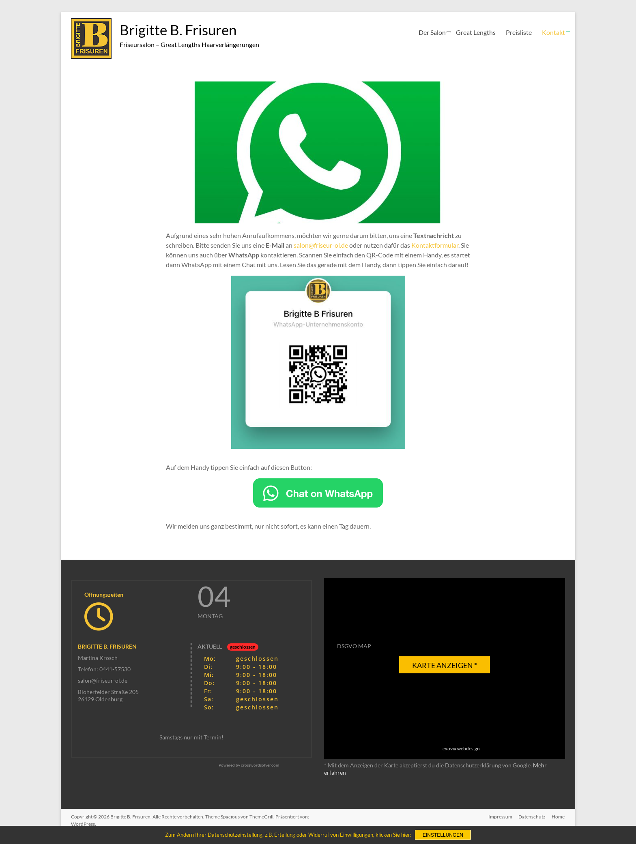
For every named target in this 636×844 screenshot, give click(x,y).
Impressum (500, 817)
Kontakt (553, 32)
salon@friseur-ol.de (321, 245)
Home (558, 817)
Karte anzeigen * (444, 665)
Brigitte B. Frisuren (180, 30)
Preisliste (519, 32)
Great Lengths (476, 32)
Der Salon (432, 32)
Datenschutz (532, 817)
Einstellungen (443, 835)
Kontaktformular (434, 245)
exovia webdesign (461, 748)
